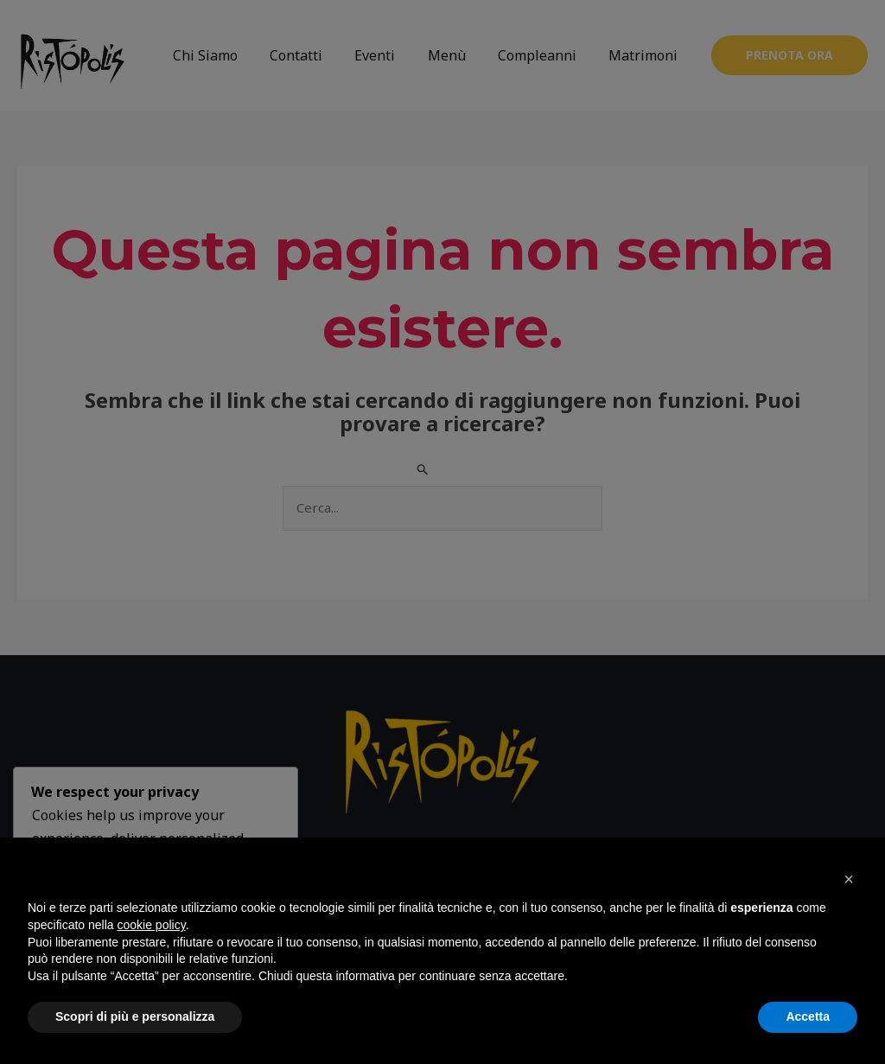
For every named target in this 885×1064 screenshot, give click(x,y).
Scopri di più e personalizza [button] (134, 1016)
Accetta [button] (808, 1016)
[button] (849, 879)
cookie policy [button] (152, 925)
